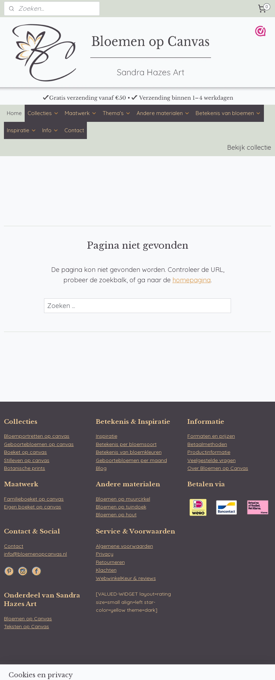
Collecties (43, 113)
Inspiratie (21, 130)
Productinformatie (208, 452)
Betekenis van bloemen (228, 113)
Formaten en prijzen (211, 436)
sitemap (118, 666)
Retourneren (110, 562)
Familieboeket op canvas (34, 499)
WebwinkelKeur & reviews (126, 578)
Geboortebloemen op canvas (39, 444)
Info (50, 130)
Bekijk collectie (249, 147)
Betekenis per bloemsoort (126, 444)
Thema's (117, 113)
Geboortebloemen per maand (131, 460)
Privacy (104, 554)
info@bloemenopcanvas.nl (35, 554)
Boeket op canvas (25, 452)
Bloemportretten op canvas (36, 436)
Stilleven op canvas (26, 460)
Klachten (106, 570)
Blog (101, 468)
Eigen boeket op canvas (32, 506)
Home (14, 113)
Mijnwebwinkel (216, 666)
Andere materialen (163, 113)
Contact (74, 130)
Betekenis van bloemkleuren (129, 452)
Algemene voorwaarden (124, 546)
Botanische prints (24, 468)
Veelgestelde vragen (211, 460)
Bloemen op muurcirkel (123, 499)
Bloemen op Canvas (28, 618)
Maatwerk (81, 113)
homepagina (191, 280)
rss (132, 666)
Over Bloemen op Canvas (217, 468)
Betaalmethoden (207, 444)
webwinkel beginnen (157, 666)
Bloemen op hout (116, 514)
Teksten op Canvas (26, 626)
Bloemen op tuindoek (121, 506)
